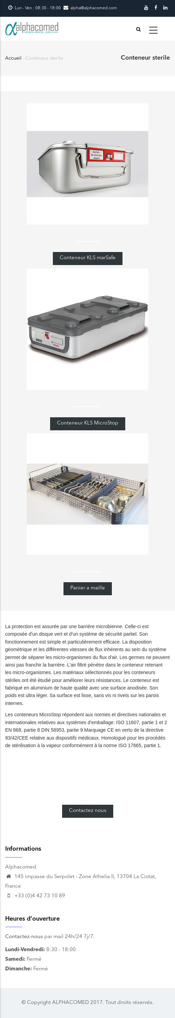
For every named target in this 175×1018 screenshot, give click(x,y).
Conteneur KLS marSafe (88, 258)
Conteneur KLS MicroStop (87, 423)
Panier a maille (87, 588)
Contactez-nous (24, 936)
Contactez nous (87, 810)
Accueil (13, 58)
